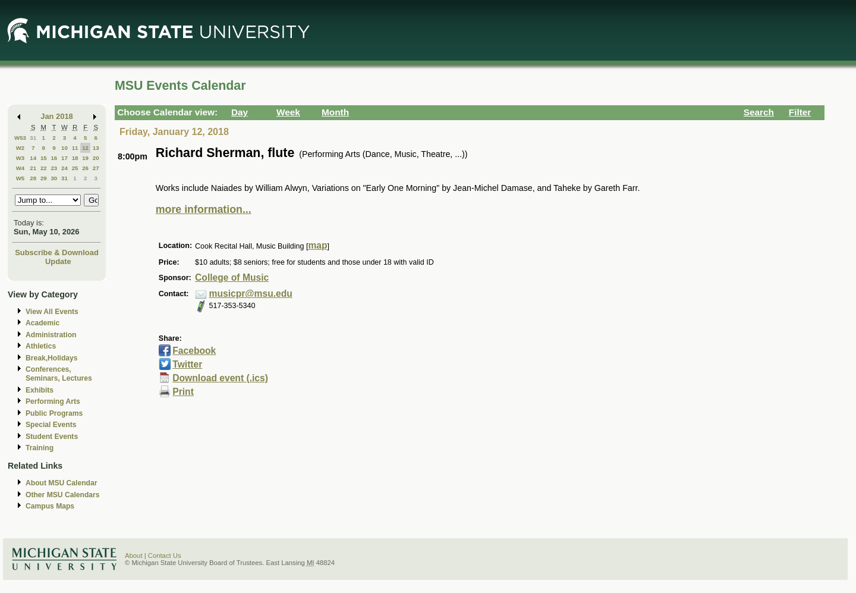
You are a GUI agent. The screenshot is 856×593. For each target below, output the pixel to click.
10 (64, 148)
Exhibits (40, 390)
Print (183, 392)
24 (64, 168)
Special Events (51, 425)
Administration (51, 335)
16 (54, 158)
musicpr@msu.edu (250, 293)
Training (40, 448)
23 (54, 168)
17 (64, 158)
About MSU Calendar (61, 483)
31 (33, 137)
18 (75, 158)
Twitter (187, 364)
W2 (20, 148)
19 (85, 158)
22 (43, 168)
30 (54, 178)
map (317, 245)
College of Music (232, 277)
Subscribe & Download (57, 252)
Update (58, 261)
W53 (20, 137)
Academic (42, 323)
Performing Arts (53, 401)
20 (96, 158)
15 (43, 158)
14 (33, 158)
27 (96, 168)
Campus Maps (50, 506)
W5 (20, 178)
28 (33, 178)
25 (75, 168)
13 (96, 148)
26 (85, 168)
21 (33, 168)
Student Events (52, 436)
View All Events (52, 312)
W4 (20, 168)
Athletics (41, 346)
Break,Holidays (52, 358)
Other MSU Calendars (63, 495)
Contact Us (164, 555)
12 (85, 148)
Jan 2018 (56, 116)
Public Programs (54, 413)
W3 (20, 158)
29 (43, 178)
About (134, 555)
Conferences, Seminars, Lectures (59, 373)
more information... (203, 209)
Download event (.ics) (220, 378)
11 (75, 148)
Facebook (194, 351)
